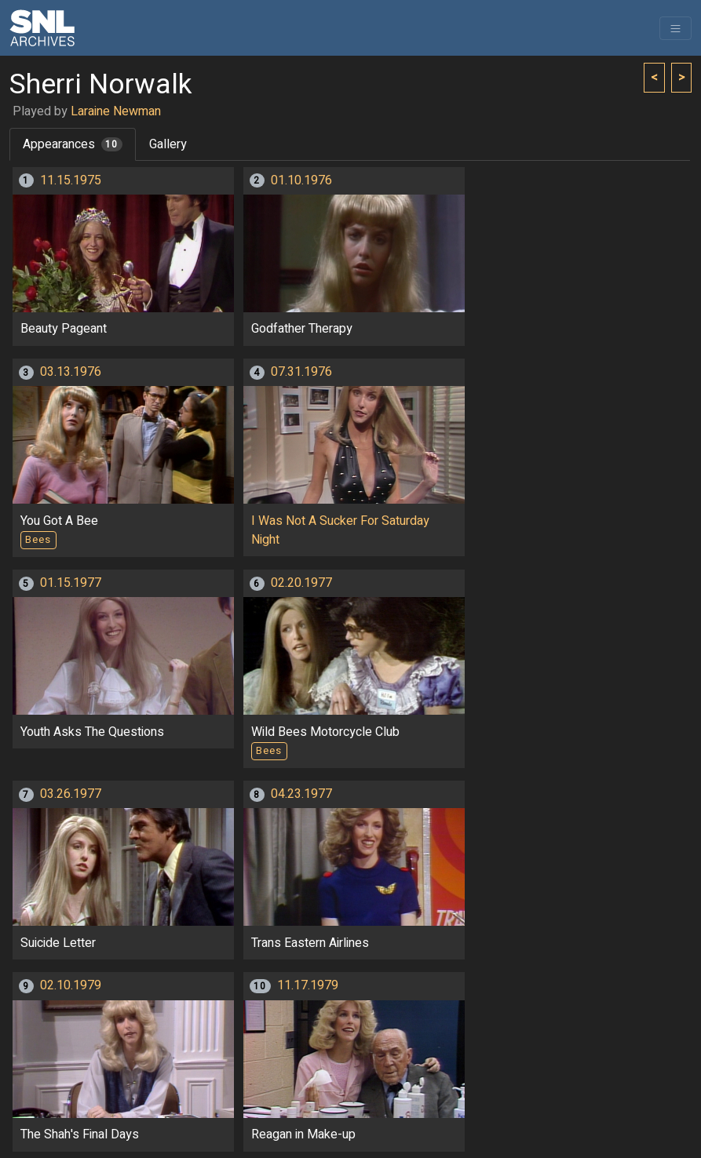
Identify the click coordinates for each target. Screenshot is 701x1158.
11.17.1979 (307, 985)
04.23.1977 (301, 794)
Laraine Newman (116, 111)
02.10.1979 (70, 985)
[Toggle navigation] (675, 28)
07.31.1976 (301, 371)
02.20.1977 (301, 583)
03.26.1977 (70, 794)
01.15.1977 (70, 583)
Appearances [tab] (72, 144)
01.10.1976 (301, 180)
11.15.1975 (70, 180)
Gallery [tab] (168, 144)
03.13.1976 (70, 371)
